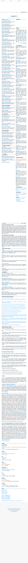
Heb (18, 17)
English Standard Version (6, 27)
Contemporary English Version (7, 77)
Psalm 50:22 (18, 60)
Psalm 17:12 (18, 56)
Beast (17, 188)
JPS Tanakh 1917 (4, 155)
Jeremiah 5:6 (18, 68)
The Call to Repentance (6, 282)
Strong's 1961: (4, 449)
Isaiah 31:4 (17, 105)
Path (16, 189)
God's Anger (18, 29)
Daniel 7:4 (17, 124)
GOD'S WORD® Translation (6, 84)
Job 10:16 (17, 139)
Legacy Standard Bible (5, 56)
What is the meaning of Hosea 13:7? (8, 297)
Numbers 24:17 (20, 432)
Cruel (19, 188)
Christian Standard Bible (6, 67)
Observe (25, 188)
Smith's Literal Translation (6, 126)
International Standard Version (7, 91)
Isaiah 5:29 (17, 150)
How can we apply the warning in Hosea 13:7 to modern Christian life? (14, 305)
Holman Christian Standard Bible (7, 70)
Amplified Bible (4, 59)
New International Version (6, 20)
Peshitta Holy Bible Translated (7, 150)
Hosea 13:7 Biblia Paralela (6, 496)
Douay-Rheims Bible (5, 131)
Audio (9, 17)
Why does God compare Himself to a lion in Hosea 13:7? (11, 310)
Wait (21, 189)
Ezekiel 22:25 (18, 132)
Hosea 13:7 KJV (4, 493)
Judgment (4, 268)
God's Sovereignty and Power (7, 278)
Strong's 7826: (4, 465)
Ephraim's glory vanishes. (20, 198)
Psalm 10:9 (18, 78)
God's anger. (18, 199)
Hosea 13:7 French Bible (6, 498)
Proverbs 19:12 (22, 342)
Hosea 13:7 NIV (4, 489)
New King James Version (6, 42)
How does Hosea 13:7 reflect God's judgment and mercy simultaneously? (14, 308)
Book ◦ (22, 223)
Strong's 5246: (4, 470)
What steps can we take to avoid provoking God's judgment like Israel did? (14, 307)
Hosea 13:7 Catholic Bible (6, 499)
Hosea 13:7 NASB (5, 492)
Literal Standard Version (6, 115)
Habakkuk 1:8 (4, 365)
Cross (12, 17)
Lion (22, 188)
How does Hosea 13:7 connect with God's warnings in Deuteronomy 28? (14, 304)
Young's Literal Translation (6, 123)
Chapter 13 (6, 12)
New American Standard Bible (7, 45)
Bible (1, 12)
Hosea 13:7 (3, 329)
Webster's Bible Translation (6, 101)
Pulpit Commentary (5, 393)
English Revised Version (6, 81)
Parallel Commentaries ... (6, 440)
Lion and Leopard (6, 263)
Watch (23, 189)
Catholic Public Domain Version (7, 135)
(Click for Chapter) (6, 19)
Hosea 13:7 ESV (4, 491)
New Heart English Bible (6, 98)
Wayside (17, 190)
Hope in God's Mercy (5, 291)
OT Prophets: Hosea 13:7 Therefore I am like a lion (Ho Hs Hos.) (12, 500)
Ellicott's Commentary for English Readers (8, 384)
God (3, 259)
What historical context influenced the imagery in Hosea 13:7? (12, 311)
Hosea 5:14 (18, 49)
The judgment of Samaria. (21, 201)
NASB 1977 (4, 52)
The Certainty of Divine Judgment (7, 273)
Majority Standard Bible (6, 106)
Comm (16, 17)
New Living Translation (5, 24)
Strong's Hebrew (4, 454)
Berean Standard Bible (22, 42)
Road (19, 189)
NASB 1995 (4, 49)
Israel (3, 254)
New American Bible (5, 138)
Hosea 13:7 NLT (4, 490)
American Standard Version (6, 74)
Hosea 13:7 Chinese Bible (6, 497)
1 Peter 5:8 (17, 145)
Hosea (3, 12)
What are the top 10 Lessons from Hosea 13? (10, 313)
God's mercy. (18, 200)
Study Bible (4, 223)
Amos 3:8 (17, 101)
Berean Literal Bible (5, 34)
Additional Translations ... (6, 162)
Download (24, 43)
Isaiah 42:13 (18, 170)
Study (14, 17)
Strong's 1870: (4, 481)
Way (25, 189)
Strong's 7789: (4, 486)
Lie (20, 188)
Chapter (24, 223)
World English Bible (5, 110)
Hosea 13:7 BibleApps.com (6, 495)
